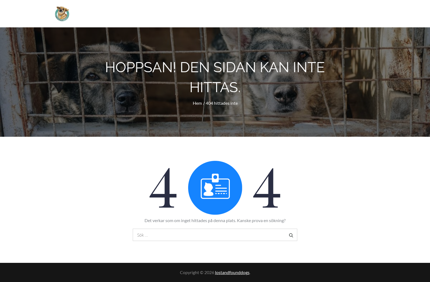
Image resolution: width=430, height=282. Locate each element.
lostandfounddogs (232, 272)
